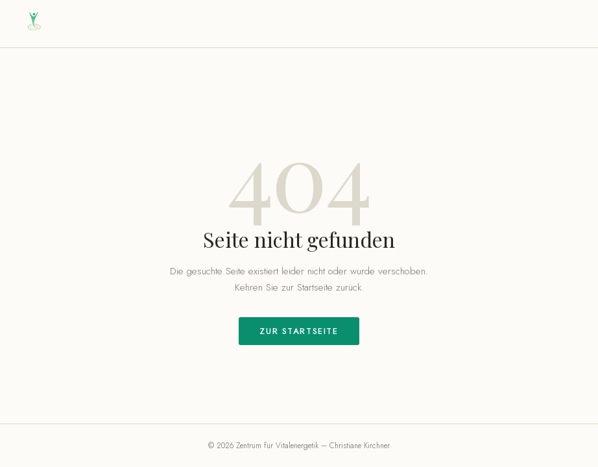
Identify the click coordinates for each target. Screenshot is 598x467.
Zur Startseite (298, 331)
